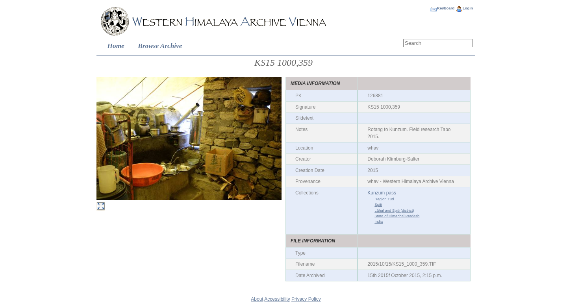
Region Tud (384, 199)
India (378, 221)
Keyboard (445, 8)
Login (468, 8)
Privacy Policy (306, 299)
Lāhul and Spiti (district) (394, 210)
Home (115, 46)
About (257, 299)
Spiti (378, 204)
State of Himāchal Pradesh (396, 216)
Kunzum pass (381, 193)
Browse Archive (160, 46)
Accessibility (277, 299)
